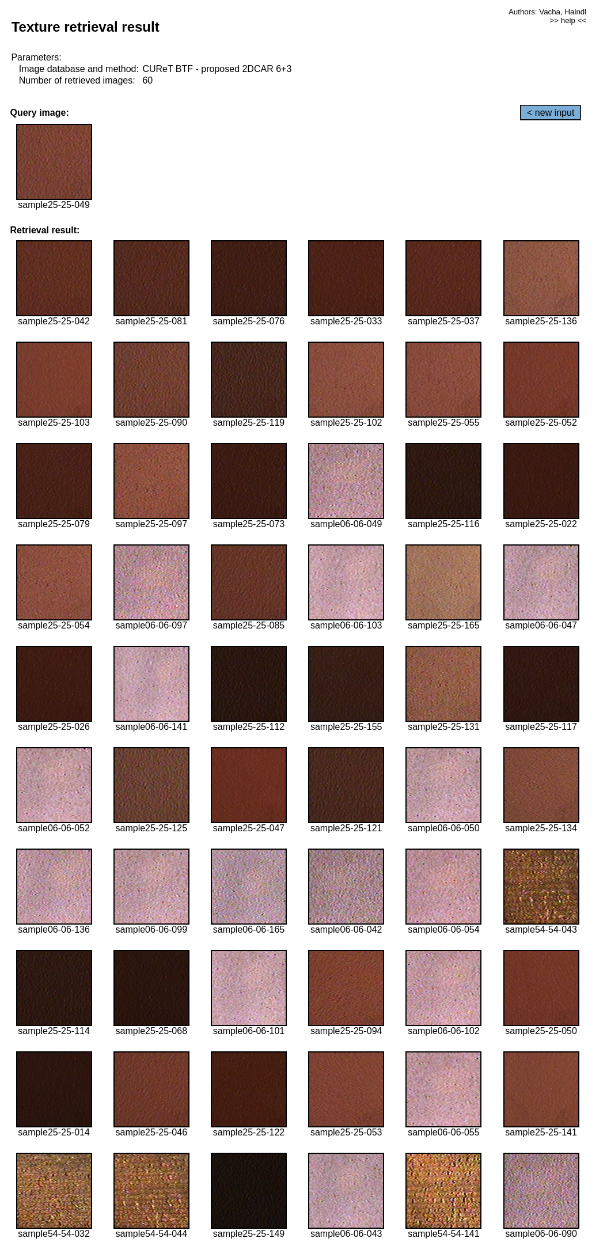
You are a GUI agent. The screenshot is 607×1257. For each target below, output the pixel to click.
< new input (550, 113)
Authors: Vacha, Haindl (547, 11)
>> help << (567, 20)
